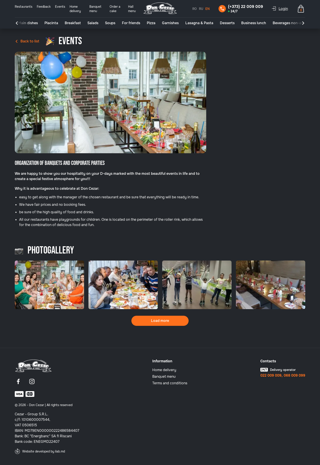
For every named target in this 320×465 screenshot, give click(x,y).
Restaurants (23, 7)
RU (201, 9)
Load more (160, 320)
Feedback (44, 7)
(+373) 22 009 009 (245, 6)
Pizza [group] (151, 23)
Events (60, 7)
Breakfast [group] (73, 23)
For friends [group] (131, 23)
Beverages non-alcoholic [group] (293, 23)
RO (194, 9)
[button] (17, 23)
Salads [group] (92, 23)
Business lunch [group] (253, 23)
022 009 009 (270, 375)
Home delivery (164, 370)
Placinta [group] (51, 23)
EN (207, 9)
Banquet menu (164, 376)
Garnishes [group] (170, 23)
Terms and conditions (169, 383)
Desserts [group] (227, 23)
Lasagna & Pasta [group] (199, 23)
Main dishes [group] (28, 23)
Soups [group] (110, 23)
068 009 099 (294, 375)
